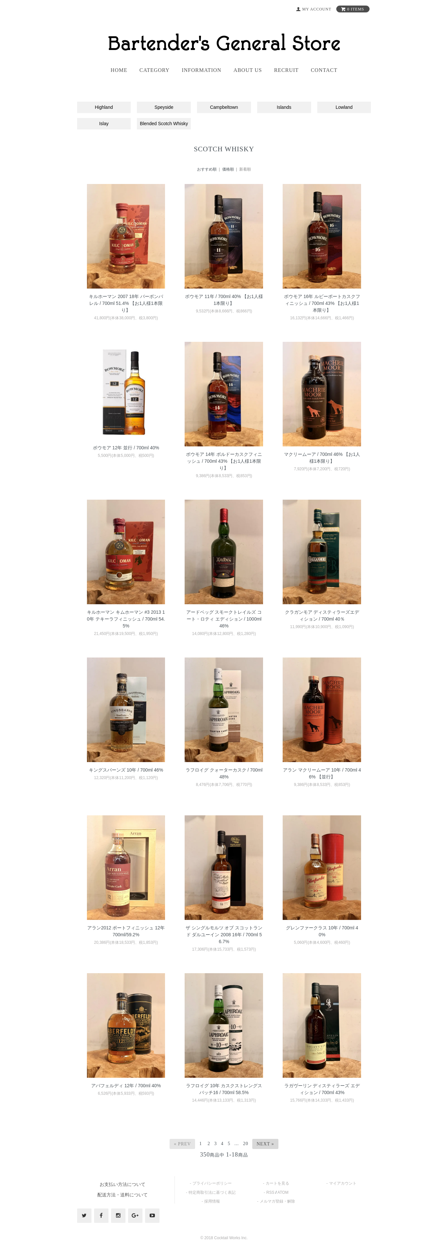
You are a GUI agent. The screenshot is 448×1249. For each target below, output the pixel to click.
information (201, 70)
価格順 (228, 169)
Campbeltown (224, 107)
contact (324, 70)
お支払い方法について (122, 1184)
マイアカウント (343, 1183)
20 (245, 1143)
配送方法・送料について (122, 1194)
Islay (103, 123)
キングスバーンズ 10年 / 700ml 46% (126, 770)
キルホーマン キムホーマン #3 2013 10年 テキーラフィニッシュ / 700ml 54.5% (126, 618)
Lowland (344, 107)
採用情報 (212, 1201)
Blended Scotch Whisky (164, 123)
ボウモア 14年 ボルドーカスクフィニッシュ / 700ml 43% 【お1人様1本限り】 (224, 461)
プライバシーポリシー (212, 1183)
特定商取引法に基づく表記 (212, 1192)
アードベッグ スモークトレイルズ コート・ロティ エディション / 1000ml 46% (224, 618)
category (155, 70)
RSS (270, 1192)
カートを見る (277, 1183)
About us (247, 70)
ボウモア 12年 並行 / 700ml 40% (126, 447)
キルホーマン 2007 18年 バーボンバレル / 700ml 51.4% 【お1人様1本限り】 (126, 303)
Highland (104, 107)
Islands (284, 107)
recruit (286, 70)
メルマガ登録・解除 (277, 1201)
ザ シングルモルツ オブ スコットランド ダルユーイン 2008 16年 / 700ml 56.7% (224, 934)
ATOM (283, 1192)
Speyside (164, 107)
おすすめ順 (207, 169)
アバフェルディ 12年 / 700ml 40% (126, 1085)
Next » (265, 1143)
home (119, 70)
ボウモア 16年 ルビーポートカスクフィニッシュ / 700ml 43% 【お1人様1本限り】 (322, 303)
